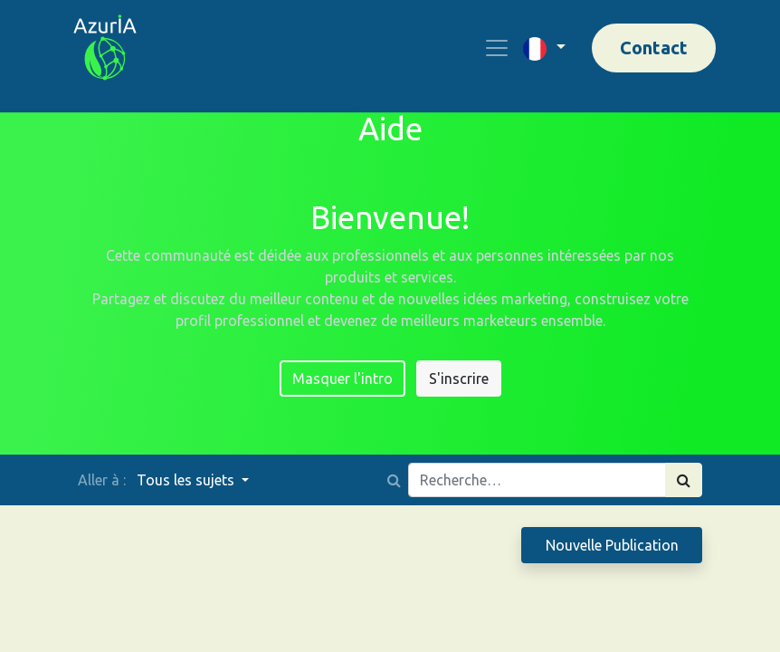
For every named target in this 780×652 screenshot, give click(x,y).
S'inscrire (459, 378)
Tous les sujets (187, 480)
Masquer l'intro (342, 378)
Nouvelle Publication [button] (612, 545)
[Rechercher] (683, 480)
